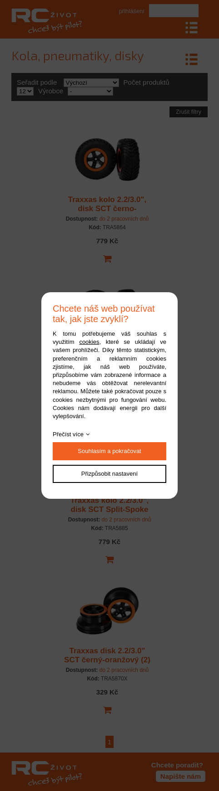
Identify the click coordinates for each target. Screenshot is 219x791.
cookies (89, 341)
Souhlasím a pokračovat (109, 451)
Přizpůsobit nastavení (109, 473)
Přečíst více (68, 434)
